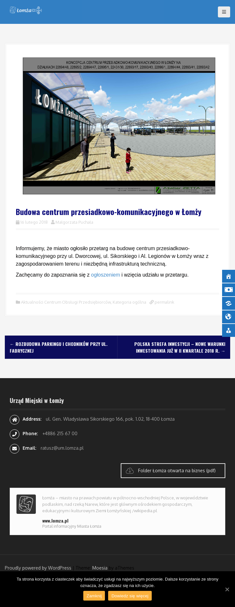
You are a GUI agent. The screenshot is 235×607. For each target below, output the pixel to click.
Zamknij (94, 595)
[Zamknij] (227, 589)
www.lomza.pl (55, 520)
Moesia (99, 568)
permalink (164, 302)
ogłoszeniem (105, 275)
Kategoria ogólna (129, 302)
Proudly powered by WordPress (38, 568)
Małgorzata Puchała (74, 222)
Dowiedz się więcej (129, 595)
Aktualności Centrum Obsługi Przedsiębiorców (66, 302)
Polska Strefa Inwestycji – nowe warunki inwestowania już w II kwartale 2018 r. (179, 347)
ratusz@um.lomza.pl (62, 448)
